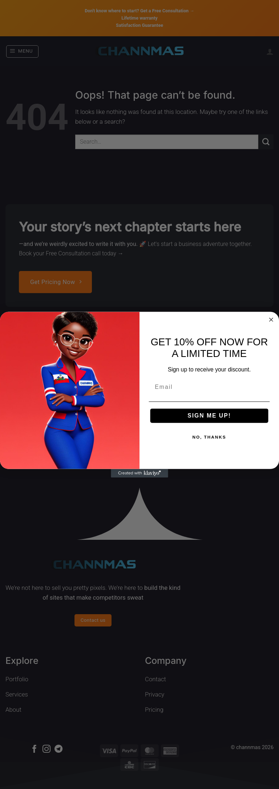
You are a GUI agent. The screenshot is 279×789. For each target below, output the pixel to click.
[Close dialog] (271, 319)
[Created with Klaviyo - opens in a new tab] (139, 473)
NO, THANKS (209, 437)
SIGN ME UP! (209, 415)
